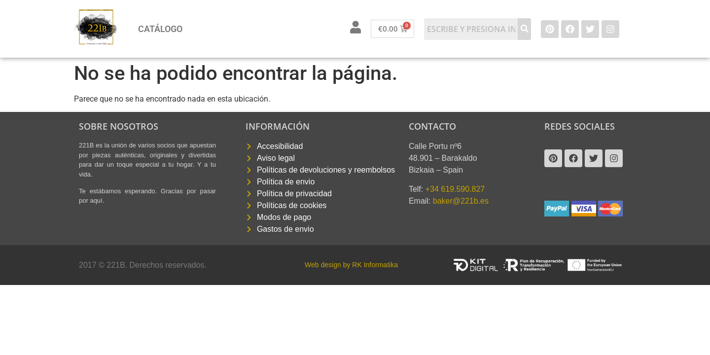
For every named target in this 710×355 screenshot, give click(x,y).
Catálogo (160, 29)
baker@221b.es (461, 201)
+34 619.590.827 (455, 189)
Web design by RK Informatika (351, 265)
